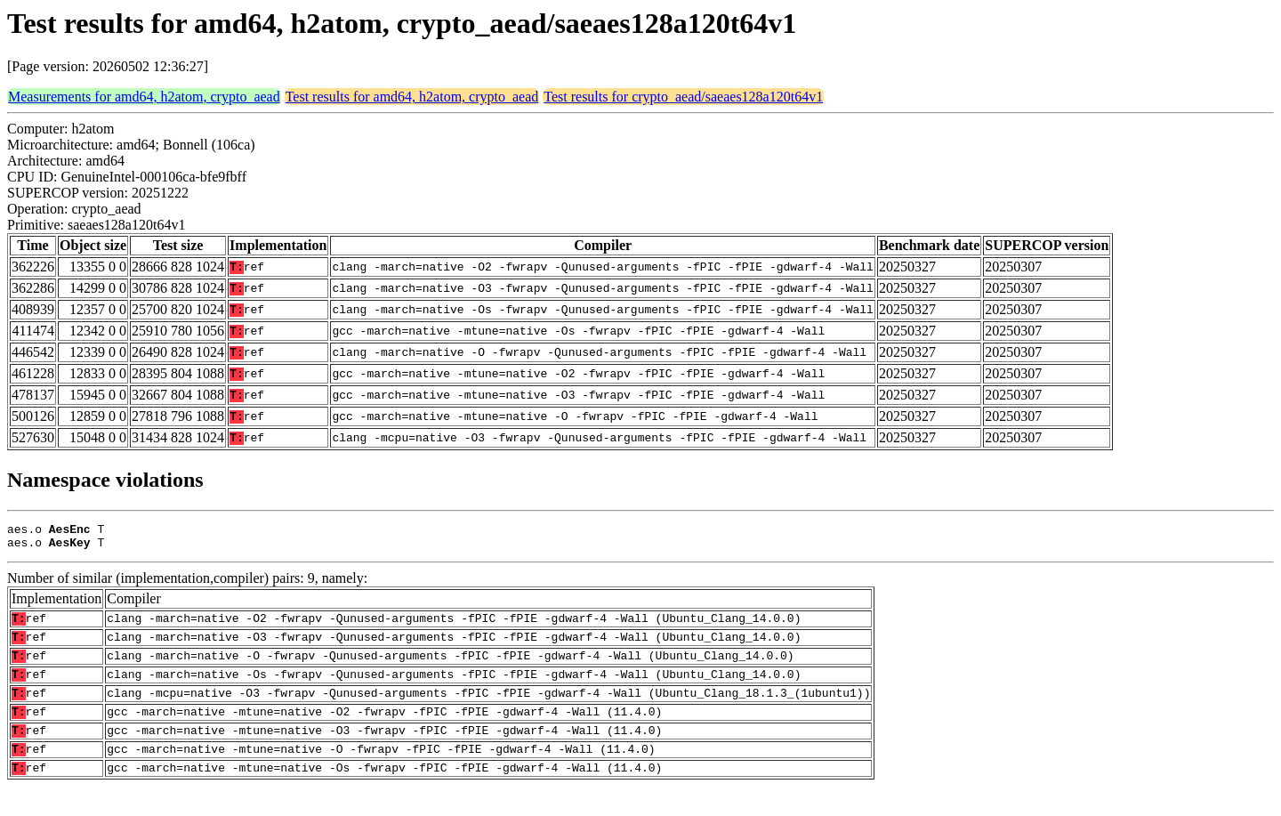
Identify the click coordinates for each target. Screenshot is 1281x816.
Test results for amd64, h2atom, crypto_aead (412, 96)
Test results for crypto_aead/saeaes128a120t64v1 (683, 96)
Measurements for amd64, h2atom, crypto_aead (144, 96)
